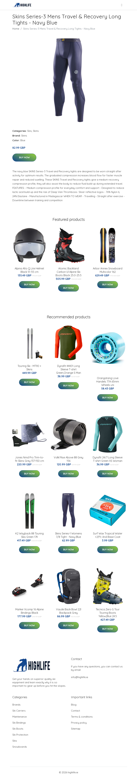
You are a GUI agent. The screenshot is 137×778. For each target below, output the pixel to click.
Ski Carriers (19, 710)
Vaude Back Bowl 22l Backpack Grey (68, 611)
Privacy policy (79, 722)
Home (15, 28)
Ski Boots (17, 728)
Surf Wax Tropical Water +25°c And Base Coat (107, 535)
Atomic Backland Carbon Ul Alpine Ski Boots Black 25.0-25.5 (68, 272)
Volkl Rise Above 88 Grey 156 (68, 459)
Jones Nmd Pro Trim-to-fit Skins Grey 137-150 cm (29, 459)
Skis (29, 130)
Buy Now (24, 157)
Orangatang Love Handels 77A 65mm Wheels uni (107, 381)
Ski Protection (20, 734)
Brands (16, 704)
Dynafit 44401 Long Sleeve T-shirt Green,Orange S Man (68, 369)
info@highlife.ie (79, 677)
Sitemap (75, 728)
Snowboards (19, 746)
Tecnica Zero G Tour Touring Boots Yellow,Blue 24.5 (108, 613)
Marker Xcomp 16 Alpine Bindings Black (29, 611)
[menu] (122, 5)
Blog (73, 704)
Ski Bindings (19, 722)
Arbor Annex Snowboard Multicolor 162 (107, 270)
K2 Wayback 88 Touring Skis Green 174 (29, 535)
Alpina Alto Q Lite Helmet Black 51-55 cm (29, 270)
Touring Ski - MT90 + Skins (29, 367)
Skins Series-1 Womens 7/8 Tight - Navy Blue (68, 535)
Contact (75, 710)
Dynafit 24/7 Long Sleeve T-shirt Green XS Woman (108, 459)
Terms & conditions (82, 716)
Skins (36, 130)
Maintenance (19, 716)
